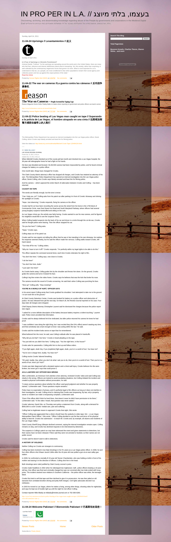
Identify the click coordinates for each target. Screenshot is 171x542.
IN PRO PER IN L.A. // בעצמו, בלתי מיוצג (85, 14)
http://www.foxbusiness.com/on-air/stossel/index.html (39, 108)
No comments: (62, 78)
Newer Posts (28, 526)
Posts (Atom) (35, 531)
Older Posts (97, 526)
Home (63, 526)
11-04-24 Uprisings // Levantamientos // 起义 (46, 41)
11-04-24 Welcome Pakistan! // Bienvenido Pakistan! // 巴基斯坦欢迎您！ (62, 507)
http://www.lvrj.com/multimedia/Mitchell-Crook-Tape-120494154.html (58, 143)
